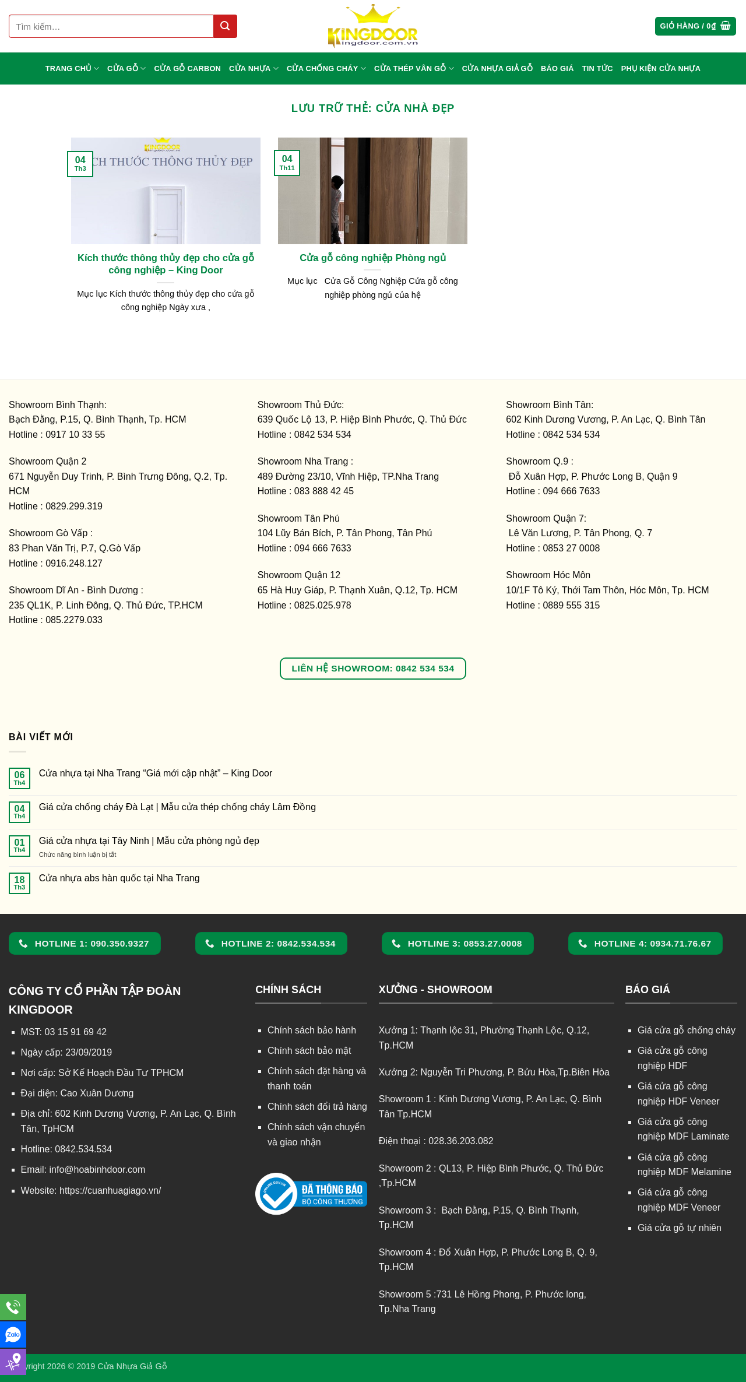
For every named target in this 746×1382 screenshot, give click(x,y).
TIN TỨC (597, 68)
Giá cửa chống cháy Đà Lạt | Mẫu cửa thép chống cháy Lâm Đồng (177, 807)
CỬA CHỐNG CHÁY (326, 68)
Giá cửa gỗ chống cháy (687, 1030)
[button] (696, 26)
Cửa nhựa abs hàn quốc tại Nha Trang (119, 878)
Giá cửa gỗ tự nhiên (680, 1228)
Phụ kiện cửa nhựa (661, 68)
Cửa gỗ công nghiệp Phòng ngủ (372, 257)
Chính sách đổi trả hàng (317, 1107)
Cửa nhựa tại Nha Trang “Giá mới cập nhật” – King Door (156, 773)
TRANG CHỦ (72, 68)
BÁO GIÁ (557, 68)
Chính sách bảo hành (312, 1030)
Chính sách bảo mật (309, 1051)
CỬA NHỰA (254, 68)
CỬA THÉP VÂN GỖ (414, 68)
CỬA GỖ (126, 68)
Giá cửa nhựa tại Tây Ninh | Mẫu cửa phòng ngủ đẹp (149, 841)
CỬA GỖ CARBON (187, 68)
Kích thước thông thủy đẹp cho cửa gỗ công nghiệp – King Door (166, 264)
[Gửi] (225, 26)
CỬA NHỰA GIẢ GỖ (497, 68)
